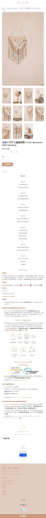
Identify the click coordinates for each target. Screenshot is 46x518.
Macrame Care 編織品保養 (7, 480)
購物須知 (4, 485)
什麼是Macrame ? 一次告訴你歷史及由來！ (22, 397)
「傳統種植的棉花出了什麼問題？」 (20, 380)
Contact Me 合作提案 (6, 484)
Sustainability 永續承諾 (6, 482)
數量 (3, 156)
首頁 (3, 8)
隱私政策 (4, 487)
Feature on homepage (12, 8)
